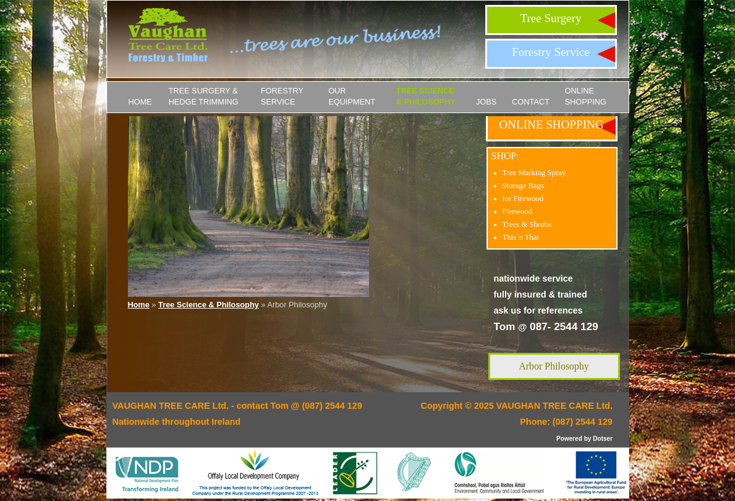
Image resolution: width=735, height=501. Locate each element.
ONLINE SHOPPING (585, 96)
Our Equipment (351, 96)
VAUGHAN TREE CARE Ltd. (554, 406)
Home (140, 101)
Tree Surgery (551, 18)
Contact (530, 101)
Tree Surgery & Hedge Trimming (204, 96)
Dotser (603, 438)
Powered (569, 438)
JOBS (486, 101)
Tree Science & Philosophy (426, 96)
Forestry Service (550, 51)
